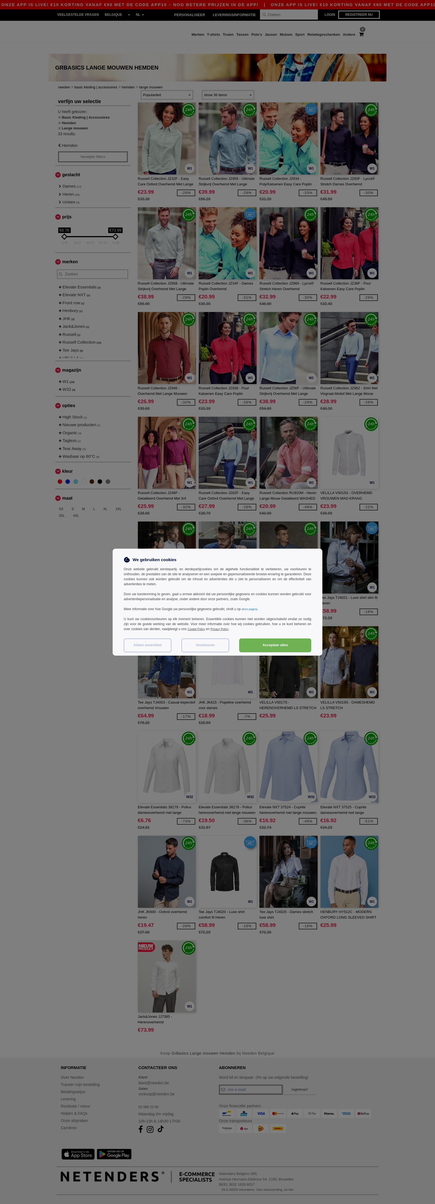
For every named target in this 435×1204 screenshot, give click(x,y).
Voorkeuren (205, 645)
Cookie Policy (198, 629)
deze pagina (251, 609)
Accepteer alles (275, 645)
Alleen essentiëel (147, 645)
